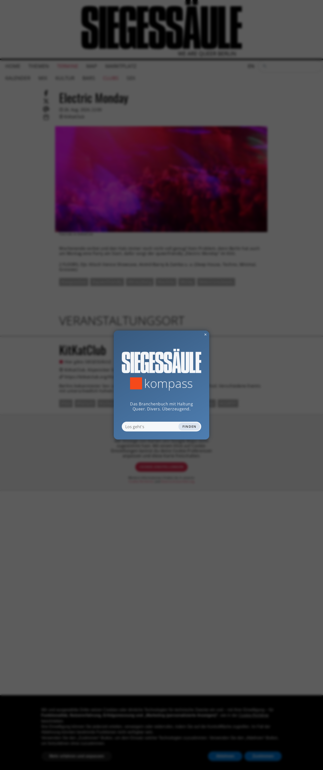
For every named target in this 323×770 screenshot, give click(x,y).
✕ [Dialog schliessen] (193, 334)
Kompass (168, 383)
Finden (189, 426)
